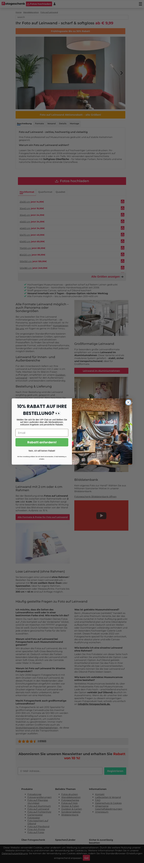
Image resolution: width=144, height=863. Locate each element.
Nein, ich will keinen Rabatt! (42, 451)
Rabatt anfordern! (42, 442)
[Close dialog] (128, 402)
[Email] (41, 433)
